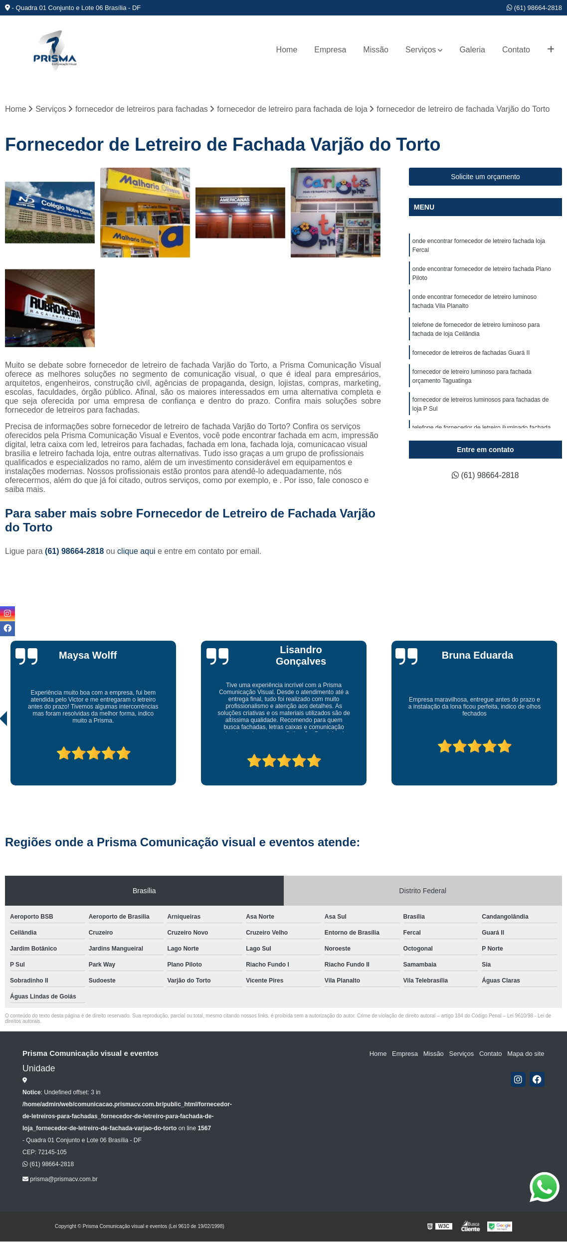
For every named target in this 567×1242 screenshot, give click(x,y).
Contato (516, 49)
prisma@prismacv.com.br (60, 1179)
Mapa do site (525, 1053)
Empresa (330, 49)
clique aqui (136, 551)
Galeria (472, 49)
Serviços (420, 49)
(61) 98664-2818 (534, 7)
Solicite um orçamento (485, 177)
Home (287, 49)
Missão (375, 49)
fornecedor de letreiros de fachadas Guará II (471, 353)
